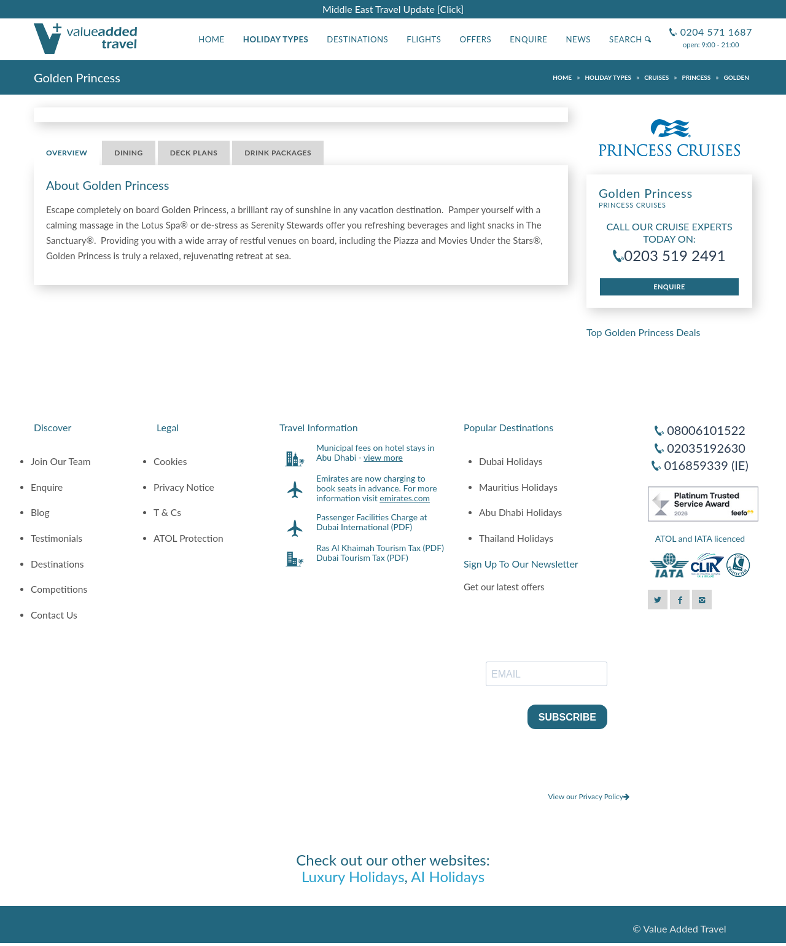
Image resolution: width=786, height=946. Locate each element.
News (578, 39)
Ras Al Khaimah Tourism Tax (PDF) (380, 547)
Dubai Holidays (510, 461)
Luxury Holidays (353, 876)
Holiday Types (276, 39)
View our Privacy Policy (588, 796)
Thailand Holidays (516, 538)
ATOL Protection (189, 538)
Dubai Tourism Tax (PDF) (362, 557)
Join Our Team (61, 461)
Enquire (528, 39)
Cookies (170, 461)
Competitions (59, 589)
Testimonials (56, 538)
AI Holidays (447, 876)
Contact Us (54, 614)
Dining (128, 152)
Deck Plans (194, 152)
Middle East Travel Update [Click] (393, 9)
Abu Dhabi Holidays (520, 512)
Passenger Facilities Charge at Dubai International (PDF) (371, 522)
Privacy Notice (184, 487)
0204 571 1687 (714, 27)
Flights (424, 39)
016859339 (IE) (706, 465)
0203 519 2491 (674, 255)
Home (211, 39)
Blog (40, 512)
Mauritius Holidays (518, 487)
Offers (476, 39)
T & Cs (167, 512)
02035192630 (706, 447)
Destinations (357, 39)
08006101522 (706, 430)
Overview (66, 152)
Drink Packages (277, 152)
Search (630, 39)
